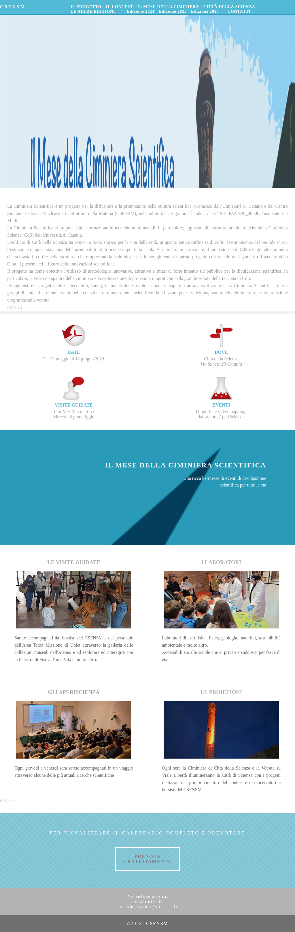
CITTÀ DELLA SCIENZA (229, 7)
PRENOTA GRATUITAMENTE (147, 859)
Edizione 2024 (141, 11)
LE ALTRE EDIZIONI (93, 11)
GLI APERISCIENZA (73, 692)
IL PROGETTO (86, 7)
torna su (14, 307)
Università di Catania (242, 206)
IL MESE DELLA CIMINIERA (168, 7)
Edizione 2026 (205, 11)
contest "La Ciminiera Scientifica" (243, 285)
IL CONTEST (119, 7)
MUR (12, 220)
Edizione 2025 (173, 11)
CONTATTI (239, 11)
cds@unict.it (148, 901)
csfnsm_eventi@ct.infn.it (147, 906)
